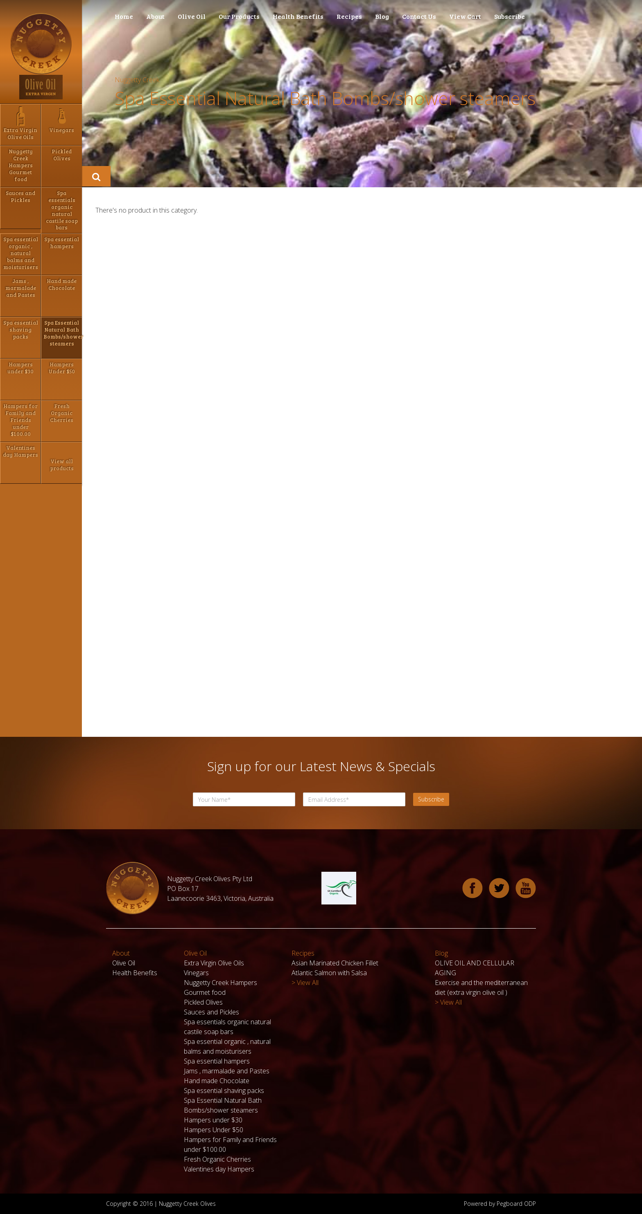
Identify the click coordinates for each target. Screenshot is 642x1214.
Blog (382, 16)
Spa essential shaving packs (224, 1090)
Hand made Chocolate (216, 1080)
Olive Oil (192, 16)
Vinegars (196, 972)
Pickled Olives (203, 1002)
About (155, 16)
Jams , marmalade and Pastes (226, 1070)
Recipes (349, 16)
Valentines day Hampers (219, 1169)
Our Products (239, 16)
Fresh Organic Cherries (217, 1159)
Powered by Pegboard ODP (500, 1203)
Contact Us (419, 16)
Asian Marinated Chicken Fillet (335, 962)
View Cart (465, 16)
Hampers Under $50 (213, 1129)
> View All (305, 982)
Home (124, 16)
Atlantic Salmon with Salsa (329, 972)
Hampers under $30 (213, 1119)
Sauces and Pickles (211, 1012)
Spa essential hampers (217, 1061)
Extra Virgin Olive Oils (214, 962)
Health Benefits (298, 16)
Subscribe (509, 16)
